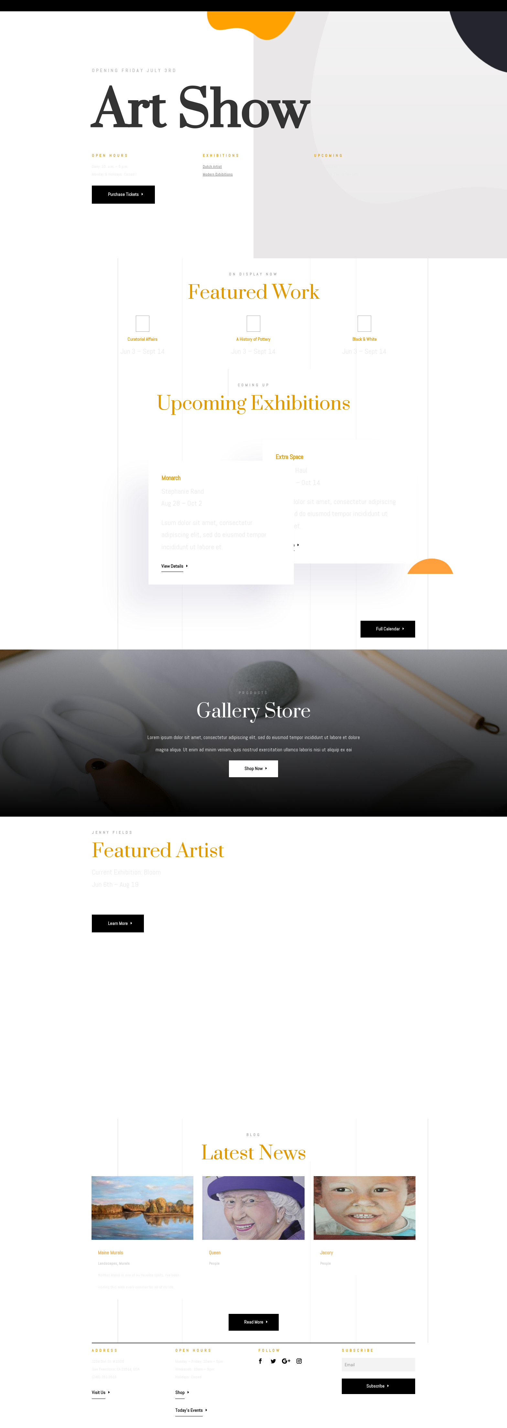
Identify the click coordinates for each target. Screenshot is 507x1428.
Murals (124, 1263)
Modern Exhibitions (218, 174)
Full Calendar (388, 629)
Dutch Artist (213, 166)
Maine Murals (110, 1252)
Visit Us (98, 1392)
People (214, 1263)
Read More (253, 1322)
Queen (215, 1252)
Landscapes (107, 1263)
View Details (172, 566)
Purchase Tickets (123, 194)
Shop (180, 1392)
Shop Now (253, 768)
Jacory (326, 1252)
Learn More (118, 923)
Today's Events (189, 1410)
